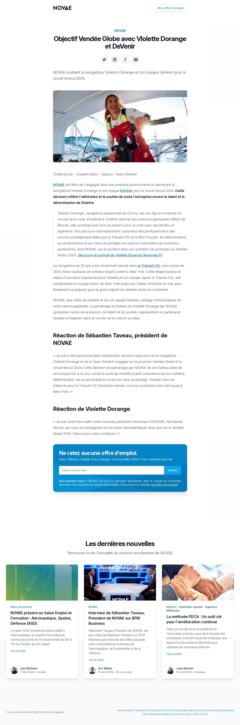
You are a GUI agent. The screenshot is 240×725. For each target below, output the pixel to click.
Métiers (171, 606)
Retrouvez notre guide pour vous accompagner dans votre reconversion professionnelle (185, 710)
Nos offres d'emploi (171, 8)
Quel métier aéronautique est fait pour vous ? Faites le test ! (175, 714)
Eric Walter (105, 668)
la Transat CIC (149, 266)
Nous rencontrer (21, 606)
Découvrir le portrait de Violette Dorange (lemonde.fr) (119, 255)
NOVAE (120, 31)
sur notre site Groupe (164, 484)
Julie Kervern (185, 668)
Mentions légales (54, 712)
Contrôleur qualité (190, 606)
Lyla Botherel (28, 668)
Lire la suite (18, 651)
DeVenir (126, 191)
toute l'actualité (99, 553)
